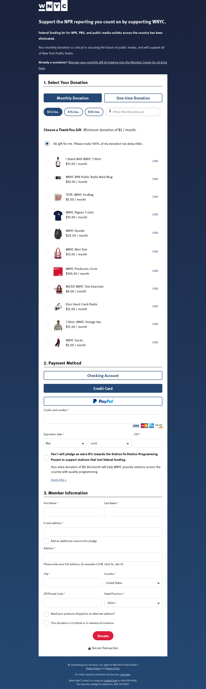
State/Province (114, 594)
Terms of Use (112, 668)
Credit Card (103, 388)
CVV (137, 434)
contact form (111, 680)
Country (110, 574)
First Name (51, 503)
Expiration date (54, 434)
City (47, 574)
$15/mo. (73, 111)
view (155, 160)
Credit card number (56, 410)
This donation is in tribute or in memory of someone (82, 623)
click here (125, 674)
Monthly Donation (73, 98)
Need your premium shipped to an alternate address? (83, 613)
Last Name (111, 503)
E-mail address (54, 523)
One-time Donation (133, 98)
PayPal (103, 401)
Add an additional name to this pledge (74, 541)
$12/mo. (53, 111)
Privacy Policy (93, 668)
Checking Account (103, 375)
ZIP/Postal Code (54, 594)
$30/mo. (94, 111)
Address (50, 548)
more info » (59, 479)
